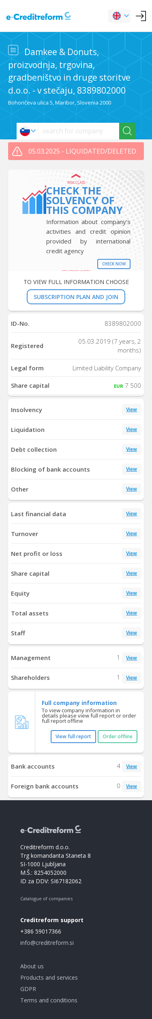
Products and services (49, 977)
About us (32, 966)
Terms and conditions (48, 1000)
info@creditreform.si (47, 942)
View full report (73, 736)
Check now (114, 264)
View (131, 409)
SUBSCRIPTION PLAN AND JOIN (76, 297)
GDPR (28, 989)
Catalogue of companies (46, 898)
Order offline (118, 736)
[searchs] (79, 131)
